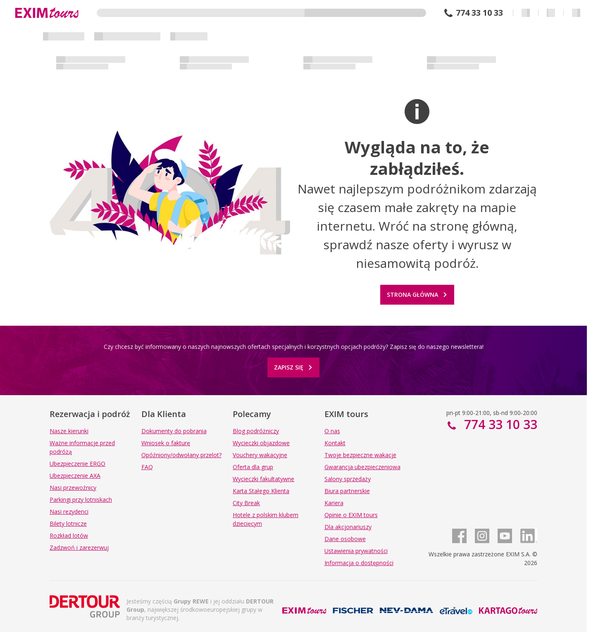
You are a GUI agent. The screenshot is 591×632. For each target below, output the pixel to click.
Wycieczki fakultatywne (263, 479)
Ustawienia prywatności (356, 551)
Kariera (333, 503)
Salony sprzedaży (347, 479)
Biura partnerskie (347, 491)
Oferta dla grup (253, 467)
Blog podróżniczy (256, 431)
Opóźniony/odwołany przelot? (181, 455)
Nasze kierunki (69, 431)
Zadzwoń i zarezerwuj (79, 547)
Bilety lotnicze (68, 523)
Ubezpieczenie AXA (75, 475)
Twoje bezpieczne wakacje (360, 455)
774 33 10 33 (479, 13)
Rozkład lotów (69, 535)
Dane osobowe (345, 539)
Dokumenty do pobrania (174, 431)
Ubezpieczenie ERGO (77, 463)
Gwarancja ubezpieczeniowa (362, 467)
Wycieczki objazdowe (261, 443)
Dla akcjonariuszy (348, 527)
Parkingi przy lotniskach (81, 499)
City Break (246, 503)
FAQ (147, 467)
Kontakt (335, 443)
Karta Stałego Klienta (261, 491)
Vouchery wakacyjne (260, 455)
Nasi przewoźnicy (73, 487)
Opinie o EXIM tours (351, 515)
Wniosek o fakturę (165, 443)
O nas (332, 431)
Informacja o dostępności (358, 563)
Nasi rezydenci (69, 511)
